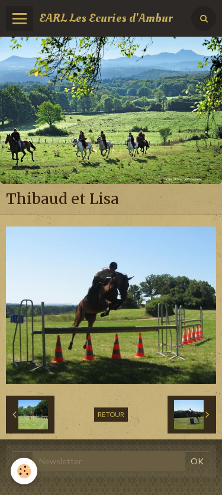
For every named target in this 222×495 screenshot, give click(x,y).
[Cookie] (24, 471)
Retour (111, 414)
